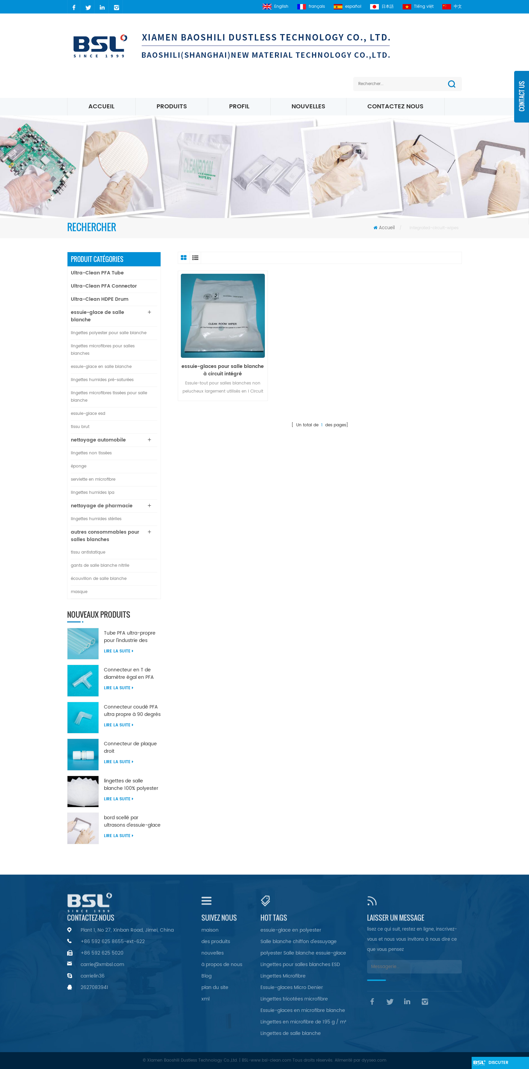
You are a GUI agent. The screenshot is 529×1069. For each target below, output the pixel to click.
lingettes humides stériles (96, 519)
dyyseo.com (374, 1060)
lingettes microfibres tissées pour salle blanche (109, 397)
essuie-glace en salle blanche (101, 367)
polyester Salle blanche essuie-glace (303, 953)
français (311, 6)
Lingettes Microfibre (283, 976)
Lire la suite (118, 651)
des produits (215, 941)
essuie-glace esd (88, 413)
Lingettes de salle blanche (290, 1033)
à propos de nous (221, 964)
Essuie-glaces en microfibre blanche (302, 1010)
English (275, 6)
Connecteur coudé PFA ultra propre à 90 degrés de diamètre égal (132, 710)
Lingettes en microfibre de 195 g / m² (303, 1022)
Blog (206, 976)
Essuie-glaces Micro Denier (291, 987)
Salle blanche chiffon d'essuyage (298, 941)
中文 (452, 6)
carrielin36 (93, 976)
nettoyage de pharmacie (102, 506)
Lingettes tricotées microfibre (294, 999)
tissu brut (80, 427)
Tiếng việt (418, 6)
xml (205, 999)
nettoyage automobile (98, 440)
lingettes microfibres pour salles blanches (103, 350)
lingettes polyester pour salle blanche (108, 333)
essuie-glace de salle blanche (97, 316)
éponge (78, 466)
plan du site (214, 987)
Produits (172, 106)
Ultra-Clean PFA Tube (97, 273)
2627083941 (94, 987)
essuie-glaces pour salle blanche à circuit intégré (223, 370)
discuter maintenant (502, 1064)
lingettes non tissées (91, 453)
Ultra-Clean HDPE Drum (100, 299)
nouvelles (308, 106)
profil (239, 106)
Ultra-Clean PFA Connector (104, 286)
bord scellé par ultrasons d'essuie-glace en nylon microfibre (132, 821)
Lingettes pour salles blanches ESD (300, 964)
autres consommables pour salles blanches (105, 535)
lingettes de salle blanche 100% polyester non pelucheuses (131, 784)
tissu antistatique (88, 552)
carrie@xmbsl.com (102, 964)
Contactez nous (395, 106)
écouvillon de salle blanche (99, 579)
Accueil (101, 106)
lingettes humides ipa (92, 492)
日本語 (382, 6)
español (347, 6)
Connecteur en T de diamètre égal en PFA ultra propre (129, 673)
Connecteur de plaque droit (130, 747)
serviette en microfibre (93, 479)
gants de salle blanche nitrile (100, 565)
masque (79, 592)
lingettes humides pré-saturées (102, 380)
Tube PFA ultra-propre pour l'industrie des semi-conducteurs (130, 637)
